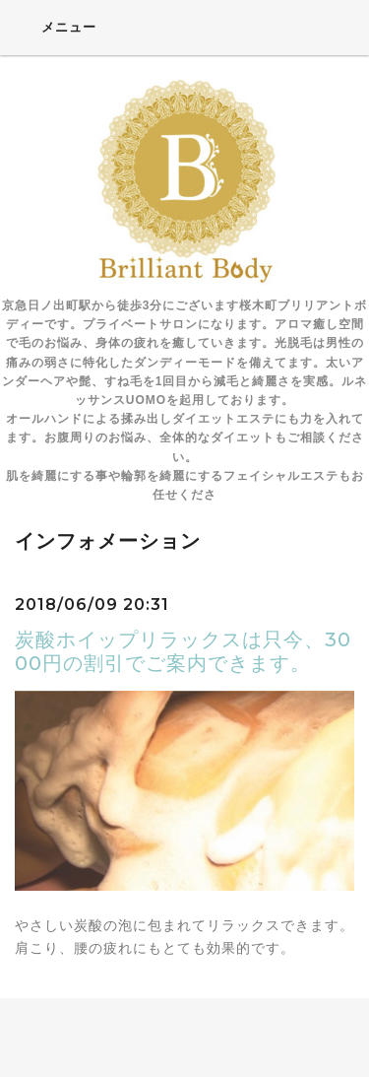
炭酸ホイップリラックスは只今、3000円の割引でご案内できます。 (183, 651)
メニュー (55, 26)
